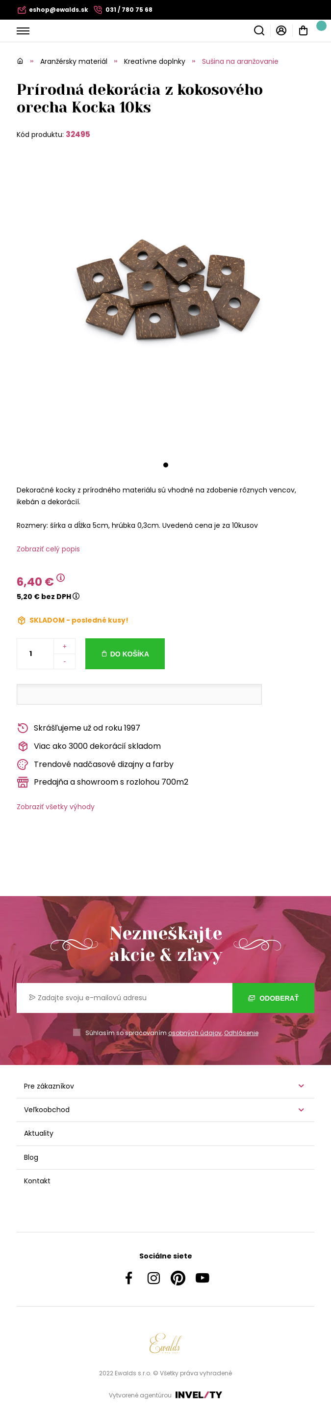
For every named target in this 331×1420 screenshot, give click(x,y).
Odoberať (273, 998)
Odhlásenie (241, 1033)
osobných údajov (195, 1033)
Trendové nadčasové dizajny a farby (95, 765)
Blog (31, 1157)
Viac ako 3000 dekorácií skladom (89, 746)
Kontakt (37, 1181)
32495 (78, 134)
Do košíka (129, 654)
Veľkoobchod (47, 1110)
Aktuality (38, 1133)
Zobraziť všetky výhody (56, 807)
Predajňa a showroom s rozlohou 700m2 (102, 782)
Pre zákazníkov (49, 1086)
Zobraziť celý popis (48, 549)
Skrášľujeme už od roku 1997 (78, 728)
